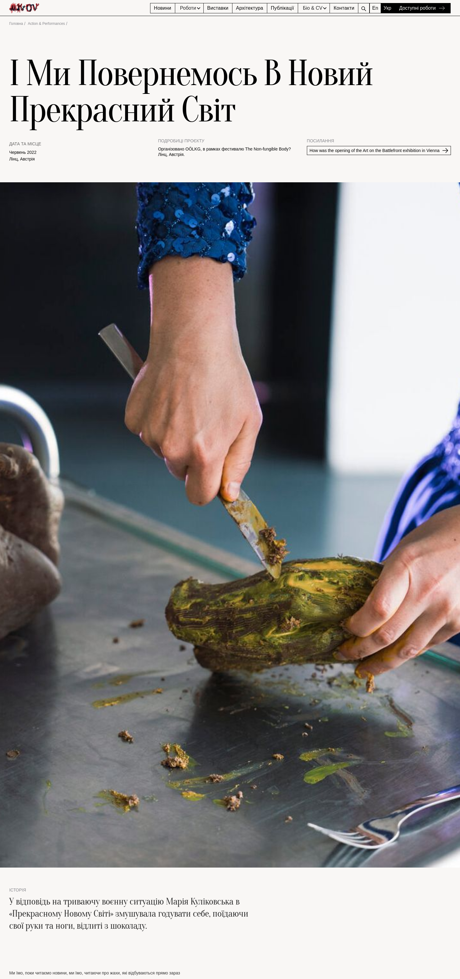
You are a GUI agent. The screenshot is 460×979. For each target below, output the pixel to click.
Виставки (217, 8)
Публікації (282, 8)
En (375, 8)
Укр (387, 8)
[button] (189, 8)
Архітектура (249, 8)
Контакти (344, 8)
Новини (162, 8)
